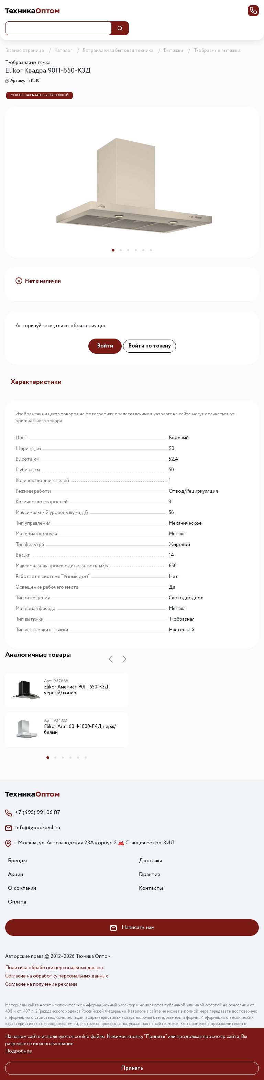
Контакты (151, 888)
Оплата (17, 902)
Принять (132, 1068)
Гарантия (149, 874)
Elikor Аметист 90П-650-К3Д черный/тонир (76, 690)
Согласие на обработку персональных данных (56, 976)
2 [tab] (120, 250)
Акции (15, 874)
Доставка (150, 861)
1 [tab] (113, 250)
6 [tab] (151, 250)
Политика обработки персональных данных (54, 967)
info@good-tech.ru (37, 828)
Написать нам (132, 927)
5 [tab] (143, 250)
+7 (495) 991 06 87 (37, 812)
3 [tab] (128, 250)
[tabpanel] (132, 182)
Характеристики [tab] (36, 382)
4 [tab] (135, 250)
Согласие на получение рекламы (41, 984)
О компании (22, 888)
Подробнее (18, 1051)
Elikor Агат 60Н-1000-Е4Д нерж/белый (80, 730)
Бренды (17, 861)
